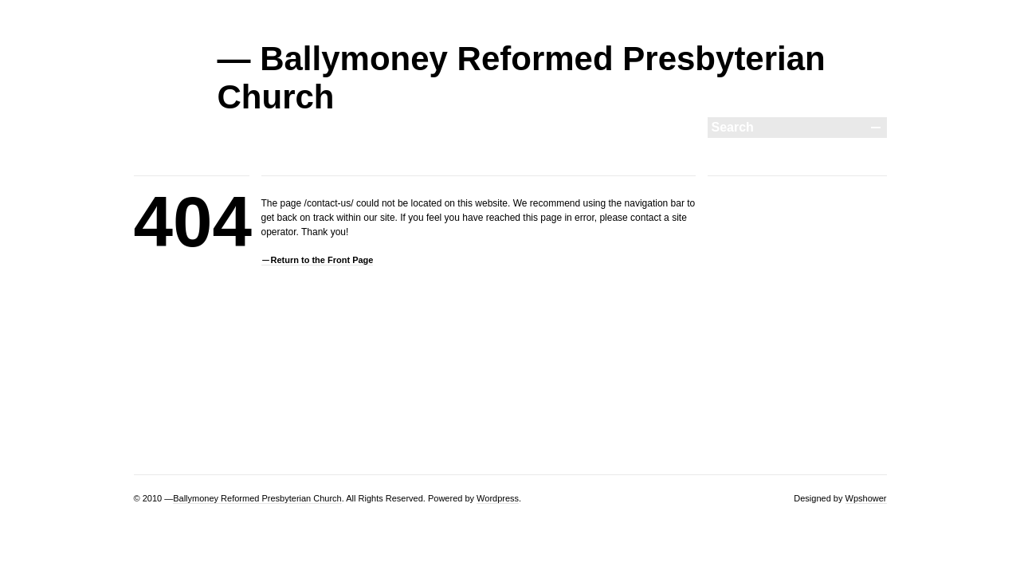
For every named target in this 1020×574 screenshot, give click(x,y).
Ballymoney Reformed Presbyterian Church (257, 498)
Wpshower (866, 498)
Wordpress (498, 498)
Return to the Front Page (322, 260)
